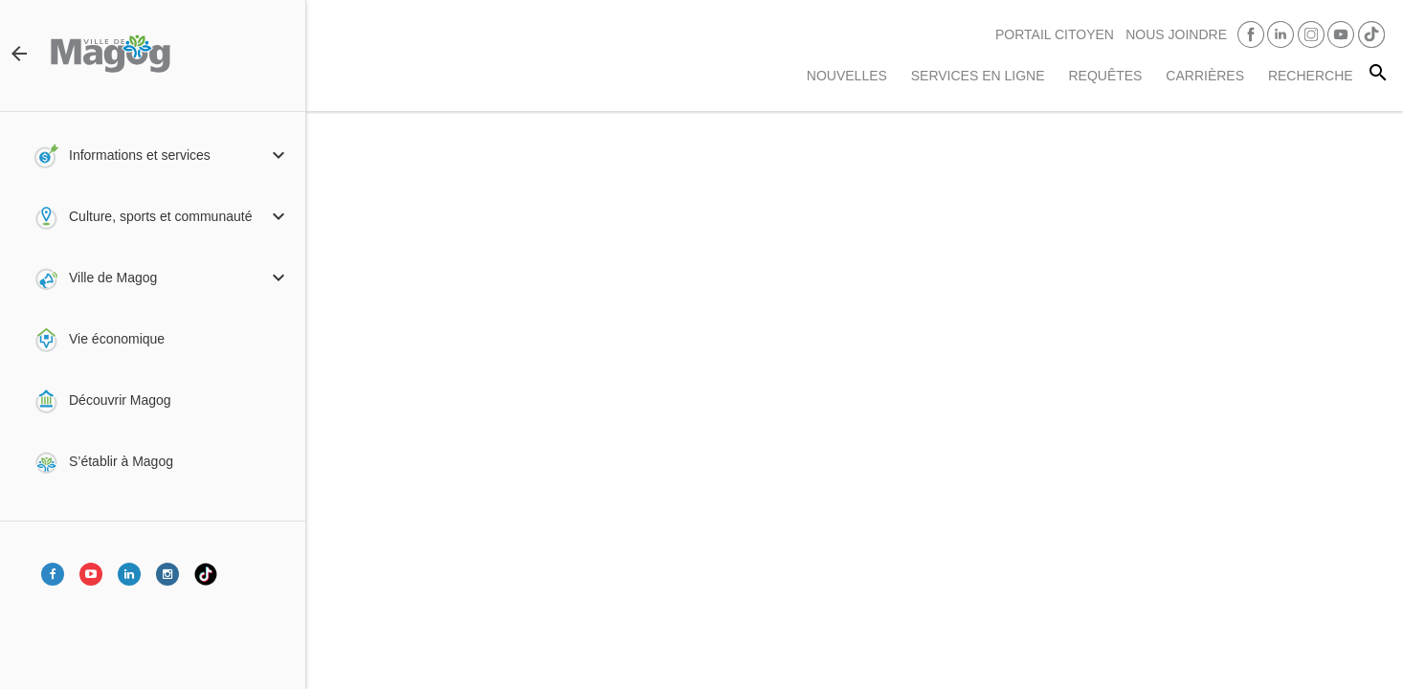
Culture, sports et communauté (160, 216)
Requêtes (1105, 75)
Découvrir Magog (120, 400)
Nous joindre (1176, 34)
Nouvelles (847, 75)
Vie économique (117, 338)
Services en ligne (978, 75)
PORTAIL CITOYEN (1054, 34)
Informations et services (140, 155)
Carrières (1205, 75)
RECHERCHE (1310, 75)
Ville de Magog (113, 277)
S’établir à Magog (121, 461)
